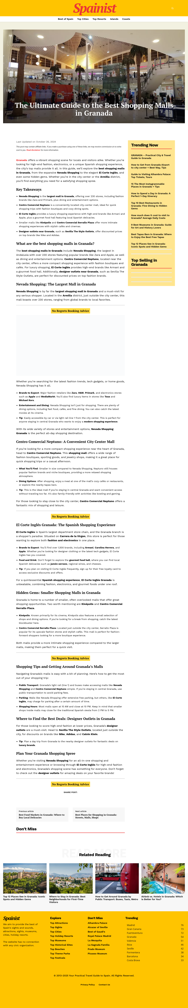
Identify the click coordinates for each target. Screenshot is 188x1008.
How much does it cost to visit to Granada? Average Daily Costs (150, 216)
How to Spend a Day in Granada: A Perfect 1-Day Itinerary (151, 195)
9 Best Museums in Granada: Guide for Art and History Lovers (151, 226)
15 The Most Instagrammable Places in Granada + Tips (147, 185)
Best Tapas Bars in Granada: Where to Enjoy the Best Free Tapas (151, 235)
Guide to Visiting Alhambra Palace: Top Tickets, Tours (151, 175)
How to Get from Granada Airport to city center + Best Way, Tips (150, 166)
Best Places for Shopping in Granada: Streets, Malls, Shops (96, 816)
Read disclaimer (33, 150)
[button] (172, 8)
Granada (94, 97)
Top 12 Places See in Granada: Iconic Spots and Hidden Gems (149, 245)
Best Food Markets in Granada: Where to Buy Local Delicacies (41, 816)
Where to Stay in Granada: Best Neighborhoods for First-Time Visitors (67, 899)
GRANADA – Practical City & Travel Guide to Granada (151, 156)
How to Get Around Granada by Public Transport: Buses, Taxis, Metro (116, 898)
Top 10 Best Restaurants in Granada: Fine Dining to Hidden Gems (149, 205)
